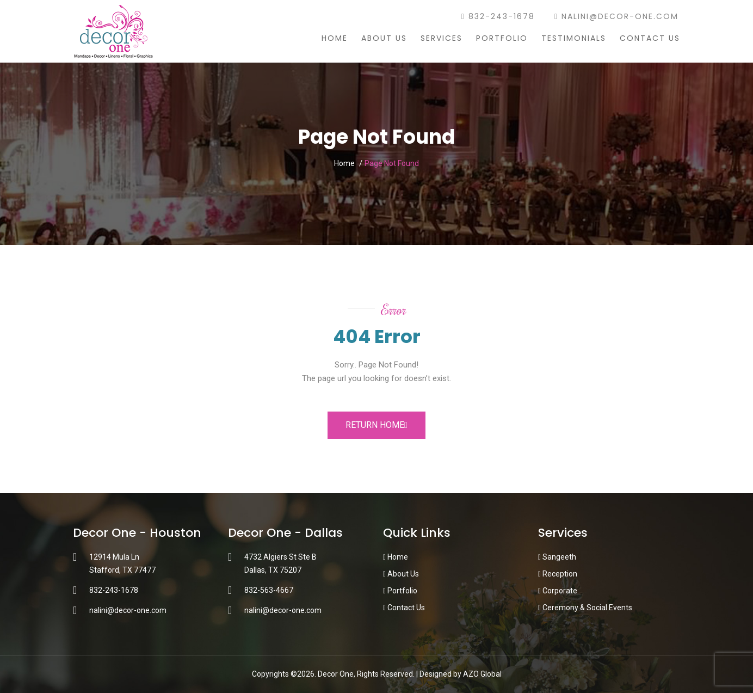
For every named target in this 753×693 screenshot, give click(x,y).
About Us (384, 38)
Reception (557, 573)
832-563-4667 (268, 590)
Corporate (557, 590)
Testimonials (573, 38)
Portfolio (502, 38)
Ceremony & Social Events (585, 607)
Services (441, 38)
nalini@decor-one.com (616, 16)
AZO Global (482, 674)
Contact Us (650, 38)
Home (335, 38)
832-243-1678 (498, 16)
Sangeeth (557, 557)
